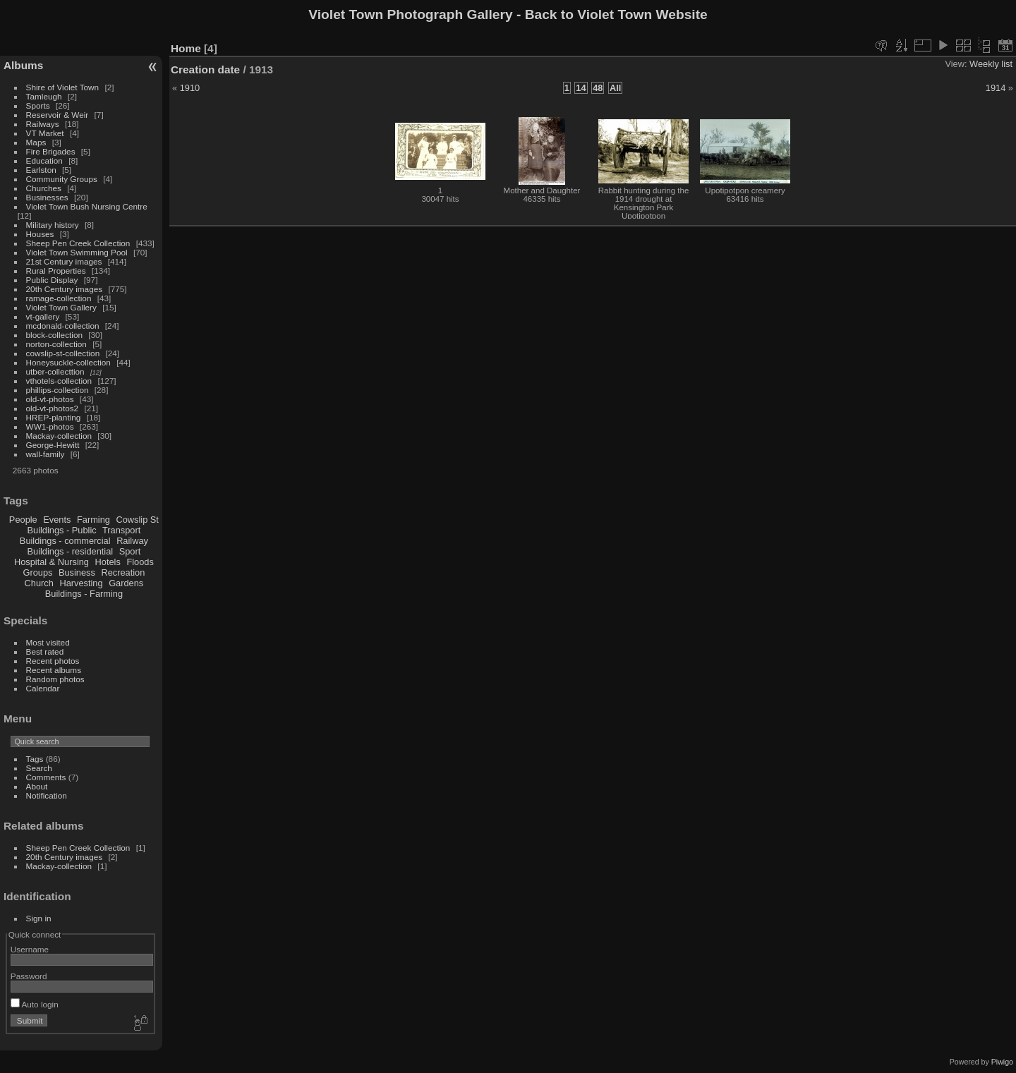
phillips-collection (57, 389)
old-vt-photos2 (52, 408)
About (37, 786)
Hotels (108, 562)
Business (77, 572)
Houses (40, 233)
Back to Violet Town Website (616, 14)
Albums (23, 65)
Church (39, 583)
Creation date (205, 69)
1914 (995, 88)
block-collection (54, 334)
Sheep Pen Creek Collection (78, 243)
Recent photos (53, 660)
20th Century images (64, 288)
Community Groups (61, 178)
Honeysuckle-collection (68, 362)
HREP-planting (53, 417)
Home (186, 48)
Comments (46, 777)
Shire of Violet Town (62, 87)
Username (30, 949)
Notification (46, 795)
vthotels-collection (59, 380)
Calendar (43, 688)
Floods (139, 562)
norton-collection (56, 343)
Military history (52, 224)
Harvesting (80, 583)
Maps (36, 142)
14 (581, 88)
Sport (130, 551)
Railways (42, 123)
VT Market (45, 133)
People (23, 519)
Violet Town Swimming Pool (77, 252)
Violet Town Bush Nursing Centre (86, 206)
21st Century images (64, 261)
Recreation (123, 572)
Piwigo (1002, 1061)
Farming (93, 519)
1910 (190, 88)
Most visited (48, 642)
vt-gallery (43, 316)
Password (29, 976)
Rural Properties (56, 270)
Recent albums (53, 669)
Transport (121, 530)
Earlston (41, 169)
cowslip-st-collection (63, 353)
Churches (43, 188)
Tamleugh (44, 96)
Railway (132, 540)
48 (598, 88)
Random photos (55, 679)
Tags (35, 758)
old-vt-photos (50, 399)
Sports (38, 105)
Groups (37, 572)
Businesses (47, 197)
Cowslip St (137, 519)
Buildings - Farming (84, 593)
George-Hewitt (53, 444)
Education (44, 160)
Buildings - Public (62, 530)
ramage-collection (59, 298)
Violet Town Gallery (61, 307)
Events (57, 519)
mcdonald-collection (62, 325)
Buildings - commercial (65, 540)
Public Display (52, 279)
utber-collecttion (55, 371)
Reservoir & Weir (57, 114)
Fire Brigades (50, 151)
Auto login (35, 1004)
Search (39, 767)
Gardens (126, 583)
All (615, 88)
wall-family (45, 454)
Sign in (39, 918)
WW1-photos (50, 426)
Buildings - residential (71, 551)
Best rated (45, 651)
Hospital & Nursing (51, 562)
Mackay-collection (59, 435)
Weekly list (990, 64)
